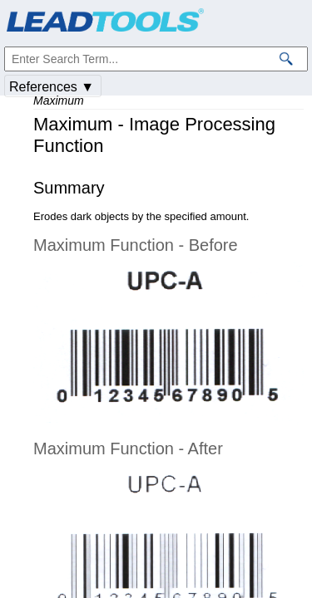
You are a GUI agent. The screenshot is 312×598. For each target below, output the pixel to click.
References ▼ (51, 87)
